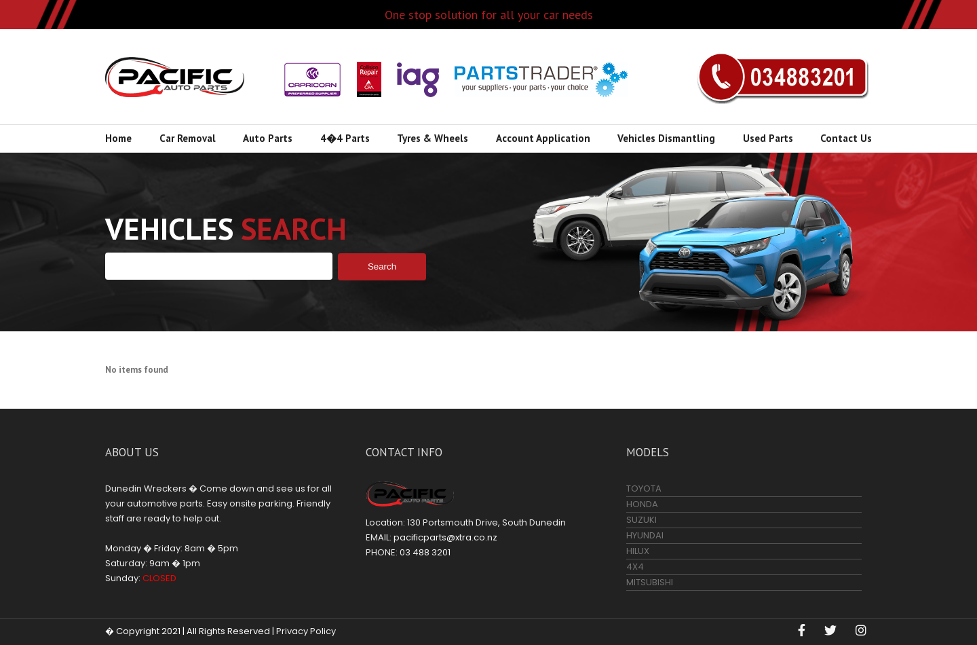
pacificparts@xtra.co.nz (445, 537)
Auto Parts (267, 138)
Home (118, 138)
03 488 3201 (782, 77)
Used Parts (768, 138)
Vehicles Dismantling (666, 138)
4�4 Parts (345, 138)
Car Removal (187, 138)
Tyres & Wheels (432, 138)
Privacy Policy (306, 631)
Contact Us (846, 138)
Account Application (543, 138)
